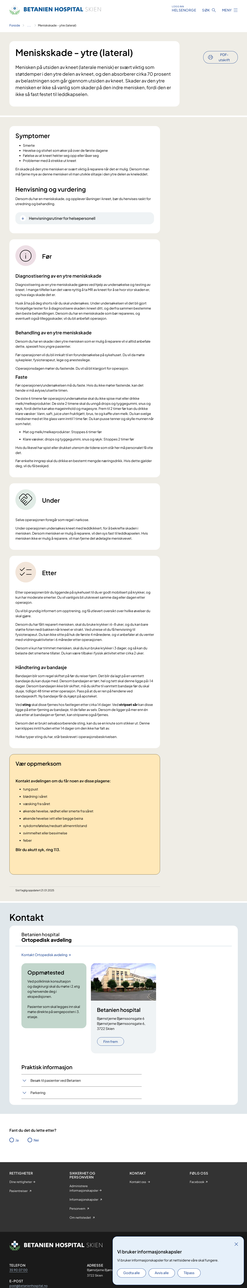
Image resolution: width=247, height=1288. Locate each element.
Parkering (37, 1095)
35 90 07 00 (18, 1273)
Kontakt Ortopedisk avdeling (44, 958)
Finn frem (110, 1044)
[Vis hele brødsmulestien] (29, 25)
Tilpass (189, 1273)
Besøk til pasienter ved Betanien (55, 1083)
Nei (36, 1143)
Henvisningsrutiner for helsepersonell (62, 218)
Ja (17, 1143)
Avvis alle (162, 1273)
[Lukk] (236, 1244)
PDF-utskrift (224, 47)
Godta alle (131, 1273)
